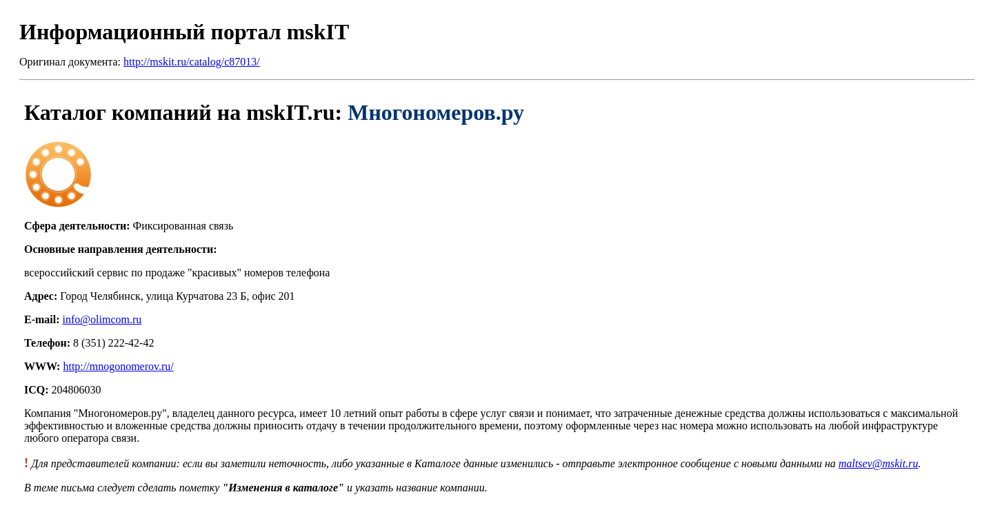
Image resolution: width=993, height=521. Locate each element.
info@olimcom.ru (102, 319)
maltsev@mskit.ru (879, 463)
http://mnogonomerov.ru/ (118, 366)
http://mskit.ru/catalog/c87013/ (191, 62)
